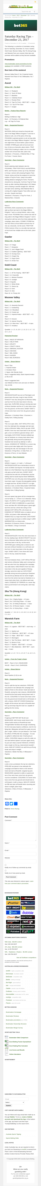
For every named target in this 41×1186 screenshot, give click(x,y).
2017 (18, 15)
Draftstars (9, 991)
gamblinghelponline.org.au (20, 1178)
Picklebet (9, 1000)
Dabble (8, 988)
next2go (8, 997)
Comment (8, 820)
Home (13, 15)
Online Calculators (15, 1054)
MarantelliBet (10, 994)
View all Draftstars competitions (26, 957)
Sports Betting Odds (12, 1138)
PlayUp (8, 1003)
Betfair (8, 979)
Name (7, 843)
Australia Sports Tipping (13, 1134)
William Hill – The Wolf (12, 87)
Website (7, 858)
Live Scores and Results (17, 1050)
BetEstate (9, 976)
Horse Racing (15, 809)
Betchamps (9, 974)
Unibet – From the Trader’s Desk (16, 659)
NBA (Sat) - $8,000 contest (13, 942)
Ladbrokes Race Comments (14, 201)
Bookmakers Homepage (13, 1012)
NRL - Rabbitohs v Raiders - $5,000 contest (18, 952)
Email (7, 850)
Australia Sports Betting (27, 1159)
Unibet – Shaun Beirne (12, 361)
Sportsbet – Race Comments (14, 160)
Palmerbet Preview (11, 336)
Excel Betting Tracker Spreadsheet (20, 1042)
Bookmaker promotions (13, 1020)
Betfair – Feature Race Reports (15, 111)
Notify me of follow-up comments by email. (18, 867)
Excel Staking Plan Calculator (18, 1046)
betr (7, 985)
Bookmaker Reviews (12, 1016)
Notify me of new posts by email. (15, 873)
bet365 (8, 971)
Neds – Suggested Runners (14, 125)
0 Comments (31, 43)
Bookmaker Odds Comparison (18, 1037)
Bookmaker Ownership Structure (16, 1024)
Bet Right (9, 982)
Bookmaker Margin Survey (14, 1028)
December (23, 15)
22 (28, 15)
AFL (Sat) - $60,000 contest (13, 947)
